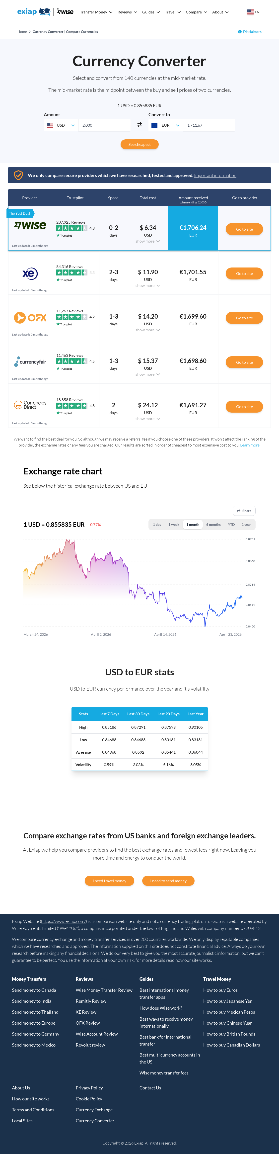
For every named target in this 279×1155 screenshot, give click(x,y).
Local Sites (22, 1121)
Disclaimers (252, 31)
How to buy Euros (220, 991)
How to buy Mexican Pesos (229, 1013)
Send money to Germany (35, 1035)
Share (244, 511)
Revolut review (90, 1046)
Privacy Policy (89, 1088)
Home (22, 31)
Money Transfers (29, 980)
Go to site (244, 229)
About (217, 11)
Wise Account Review (97, 1035)
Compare (194, 11)
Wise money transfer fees (164, 1073)
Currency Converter (95, 1121)
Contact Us (150, 1088)
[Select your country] (253, 12)
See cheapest (140, 144)
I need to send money (168, 881)
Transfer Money (93, 11)
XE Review (86, 1013)
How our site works (31, 1099)
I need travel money (109, 881)
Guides (148, 11)
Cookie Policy (89, 1099)
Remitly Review (91, 1002)
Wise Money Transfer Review (104, 991)
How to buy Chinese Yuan (228, 1024)
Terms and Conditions (33, 1110)
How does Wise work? (161, 1009)
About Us (21, 1088)
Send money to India (31, 1002)
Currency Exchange (94, 1110)
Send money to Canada (34, 991)
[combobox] (61, 125)
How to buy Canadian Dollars (231, 1046)
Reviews (125, 11)
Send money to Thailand (35, 1013)
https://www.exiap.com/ (63, 922)
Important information (215, 175)
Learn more (250, 445)
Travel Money (217, 980)
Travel (170, 11)
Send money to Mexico (34, 1046)
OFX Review (88, 1024)
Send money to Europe (33, 1024)
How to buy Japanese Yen (227, 1002)
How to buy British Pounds (229, 1035)
